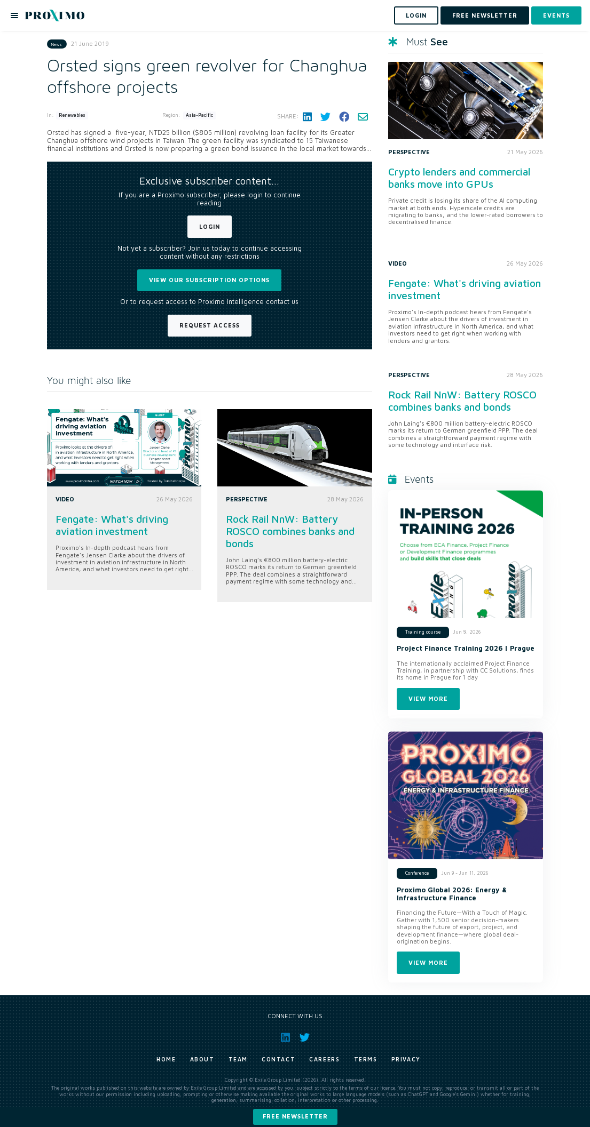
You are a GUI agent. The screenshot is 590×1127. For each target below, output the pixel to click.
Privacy (406, 1059)
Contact (278, 1059)
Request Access (209, 325)
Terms (365, 1059)
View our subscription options (209, 279)
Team (238, 1059)
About (202, 1059)
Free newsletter (295, 1116)
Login (209, 226)
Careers (324, 1059)
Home (166, 1059)
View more (428, 698)
